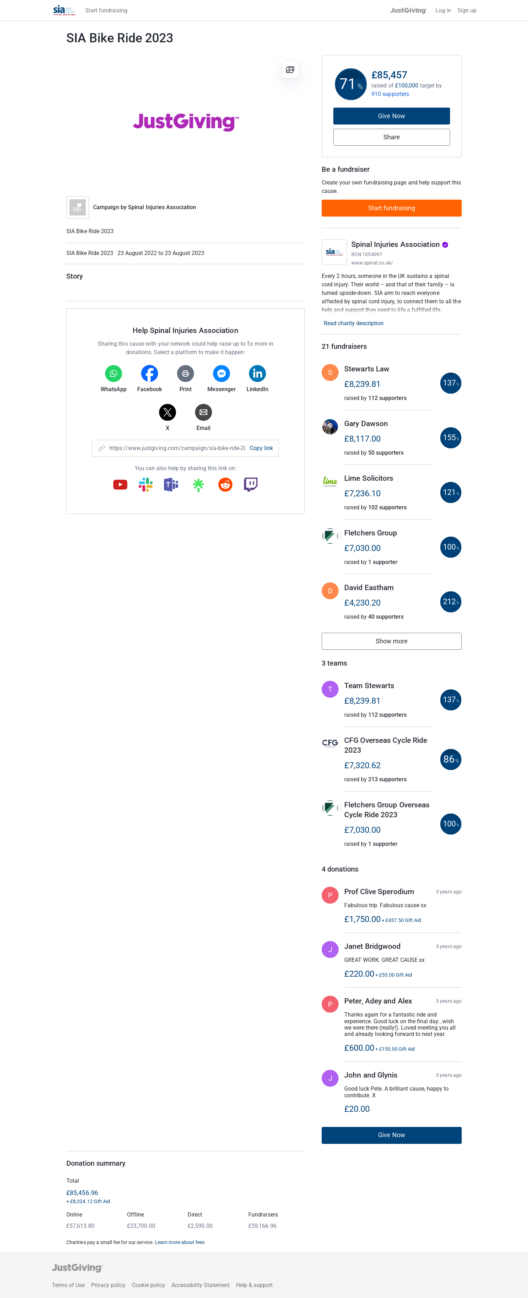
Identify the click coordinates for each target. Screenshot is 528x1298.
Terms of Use (68, 1285)
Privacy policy (108, 1285)
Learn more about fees (180, 1242)
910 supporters (390, 94)
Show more (400, 642)
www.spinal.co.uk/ (372, 263)
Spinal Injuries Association (162, 207)
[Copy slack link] (146, 485)
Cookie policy (148, 1285)
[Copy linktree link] (198, 487)
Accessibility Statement (200, 1285)
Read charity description (354, 323)
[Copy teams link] (171, 485)
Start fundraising (391, 208)
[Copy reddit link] (225, 485)
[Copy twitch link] (251, 485)
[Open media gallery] (185, 122)
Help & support (254, 1285)
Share (391, 137)
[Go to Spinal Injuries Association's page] (334, 252)
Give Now (391, 116)
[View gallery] (290, 69)
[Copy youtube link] (120, 485)
